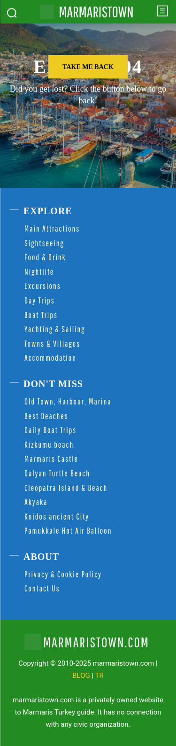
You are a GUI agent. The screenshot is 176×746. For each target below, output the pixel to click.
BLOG (81, 675)
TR (99, 675)
